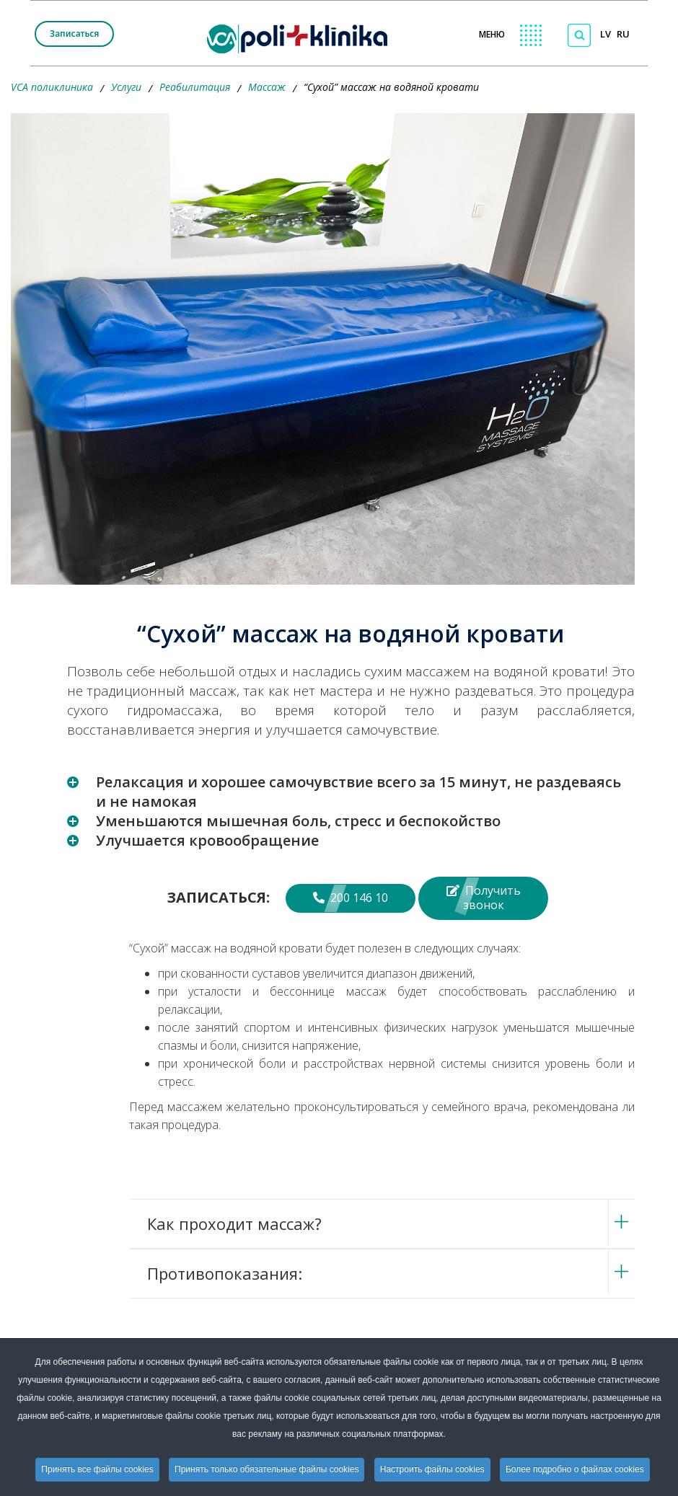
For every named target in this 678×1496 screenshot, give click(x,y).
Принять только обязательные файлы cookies (266, 1469)
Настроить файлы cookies (432, 1469)
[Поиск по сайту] (579, 35)
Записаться (74, 33)
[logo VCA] (301, 36)
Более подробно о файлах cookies (575, 1469)
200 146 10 (350, 898)
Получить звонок (483, 897)
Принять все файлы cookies (97, 1469)
